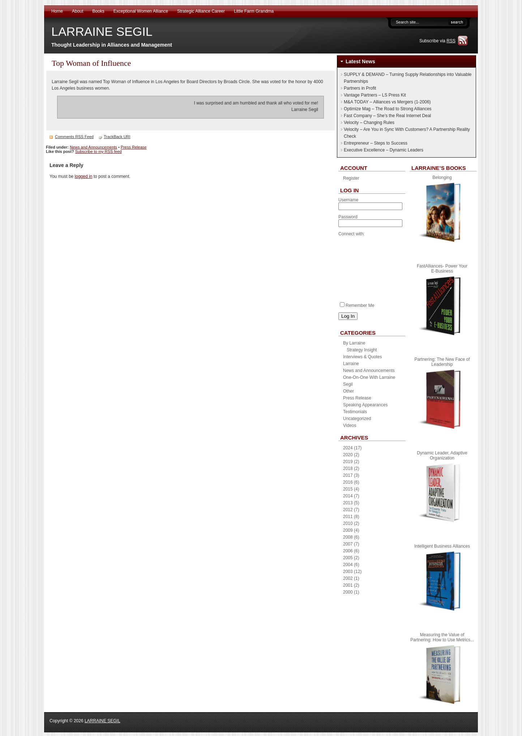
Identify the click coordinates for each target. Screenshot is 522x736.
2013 (348, 502)
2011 (348, 516)
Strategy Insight (362, 349)
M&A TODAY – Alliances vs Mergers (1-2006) (387, 101)
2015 (348, 489)
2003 (348, 571)
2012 (348, 509)
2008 (348, 537)
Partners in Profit (360, 88)
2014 (348, 495)
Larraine (351, 363)
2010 (348, 523)
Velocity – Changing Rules (369, 122)
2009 (348, 530)
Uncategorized (357, 418)
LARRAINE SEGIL (102, 31)
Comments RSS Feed (74, 136)
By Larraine (354, 343)
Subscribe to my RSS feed (98, 151)
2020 (348, 454)
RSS (450, 40)
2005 (348, 557)
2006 (348, 550)
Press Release (134, 147)
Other (348, 391)
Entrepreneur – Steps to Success (375, 143)
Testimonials (355, 411)
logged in (84, 176)
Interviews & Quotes (362, 356)
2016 (348, 482)
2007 (348, 544)
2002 (348, 578)
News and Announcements (93, 147)
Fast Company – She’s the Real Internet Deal (387, 115)
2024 (348, 447)
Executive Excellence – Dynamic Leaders (383, 150)
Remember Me (357, 305)
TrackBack (117, 136)
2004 (348, 564)
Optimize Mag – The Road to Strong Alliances (388, 108)
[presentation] (368, 267)
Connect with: (351, 233)
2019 (348, 461)
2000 (348, 592)
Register (351, 178)
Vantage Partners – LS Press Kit (375, 95)
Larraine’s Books (438, 168)
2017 (348, 475)
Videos (349, 425)
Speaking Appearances (365, 404)
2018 (348, 468)
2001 (348, 585)
